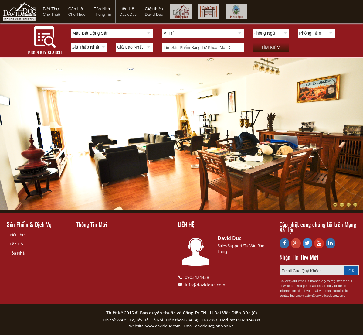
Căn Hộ (77, 11)
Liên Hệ (128, 11)
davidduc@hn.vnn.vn (214, 326)
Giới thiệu (154, 11)
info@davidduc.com (205, 285)
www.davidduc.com (163, 326)
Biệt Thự (51, 11)
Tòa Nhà (102, 11)
